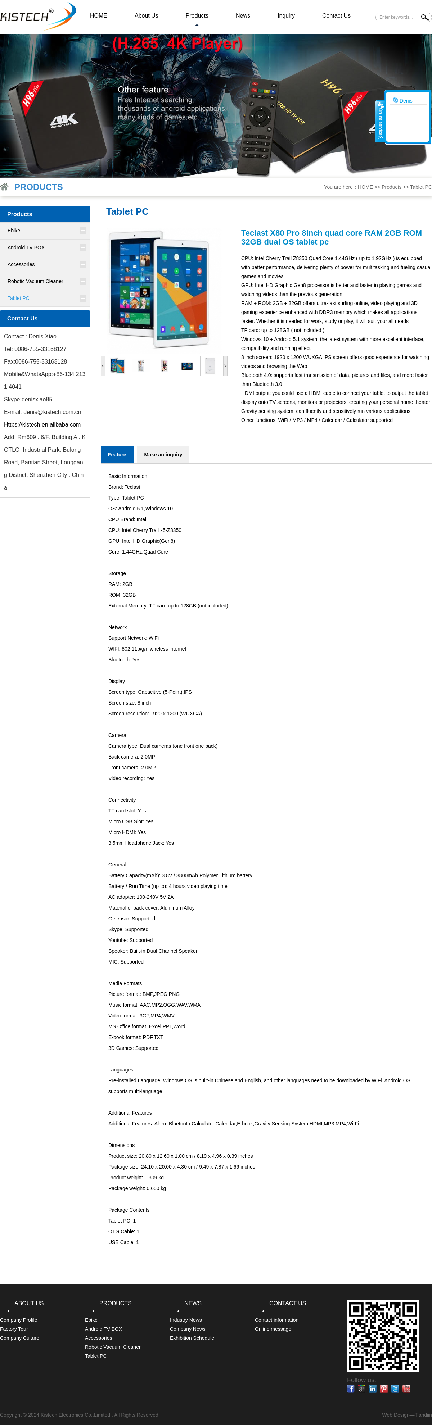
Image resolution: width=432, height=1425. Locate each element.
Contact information (276, 1320)
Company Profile (18, 1320)
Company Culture (19, 1338)
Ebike (14, 230)
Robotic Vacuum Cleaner (35, 281)
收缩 (380, 121)
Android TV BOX (26, 247)
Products (197, 16)
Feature (117, 454)
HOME (98, 16)
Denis (403, 100)
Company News (188, 1329)
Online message (273, 1329)
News (243, 16)
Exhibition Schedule (192, 1338)
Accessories (21, 264)
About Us (146, 16)
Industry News (186, 1320)
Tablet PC (421, 187)
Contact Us (336, 16)
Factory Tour (14, 1329)
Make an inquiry (163, 454)
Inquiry (286, 16)
